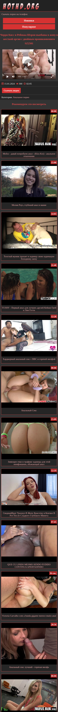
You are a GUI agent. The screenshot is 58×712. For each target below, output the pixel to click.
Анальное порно (21, 97)
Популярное (29, 26)
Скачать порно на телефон (15, 14)
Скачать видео (11, 90)
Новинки (29, 20)
